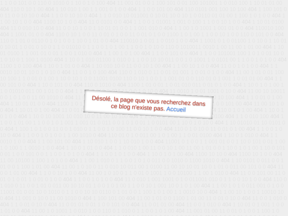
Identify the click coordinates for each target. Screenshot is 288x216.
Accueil (176, 109)
